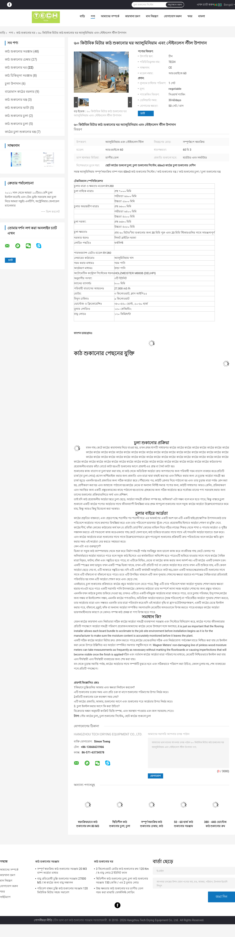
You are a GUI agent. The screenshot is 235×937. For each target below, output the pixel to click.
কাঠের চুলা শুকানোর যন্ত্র (20, 132)
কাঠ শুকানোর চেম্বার (18, 59)
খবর (189, 16)
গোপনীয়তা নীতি (43, 920)
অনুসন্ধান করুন (175, 4)
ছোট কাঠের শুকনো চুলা (138, 716)
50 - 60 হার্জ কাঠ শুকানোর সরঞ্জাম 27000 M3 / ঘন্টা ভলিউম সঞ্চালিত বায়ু (183, 824)
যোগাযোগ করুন (173, 16)
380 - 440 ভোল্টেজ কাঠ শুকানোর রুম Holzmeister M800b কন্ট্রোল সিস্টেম (215, 824)
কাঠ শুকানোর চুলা (16, 116)
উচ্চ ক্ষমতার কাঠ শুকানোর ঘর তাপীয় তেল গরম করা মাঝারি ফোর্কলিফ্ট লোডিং (119, 890)
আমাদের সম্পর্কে (110, 16)
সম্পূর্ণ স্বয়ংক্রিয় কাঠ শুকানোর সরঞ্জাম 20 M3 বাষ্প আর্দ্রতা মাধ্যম (62, 870)
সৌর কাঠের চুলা (89, 716)
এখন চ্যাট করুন (205, 4)
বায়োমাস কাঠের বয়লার (19, 91)
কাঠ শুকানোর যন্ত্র (16, 99)
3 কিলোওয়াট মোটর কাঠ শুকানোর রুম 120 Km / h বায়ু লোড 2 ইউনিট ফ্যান (122, 870)
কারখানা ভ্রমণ (132, 16)
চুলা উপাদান (13, 83)
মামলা (201, 16)
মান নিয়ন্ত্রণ (152, 16)
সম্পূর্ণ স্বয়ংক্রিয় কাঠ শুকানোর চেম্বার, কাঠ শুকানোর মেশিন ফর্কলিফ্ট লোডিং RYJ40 (151, 824)
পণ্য (93, 16)
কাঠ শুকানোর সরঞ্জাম (19, 51)
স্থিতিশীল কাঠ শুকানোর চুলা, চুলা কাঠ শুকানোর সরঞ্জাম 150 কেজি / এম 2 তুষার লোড (119, 824)
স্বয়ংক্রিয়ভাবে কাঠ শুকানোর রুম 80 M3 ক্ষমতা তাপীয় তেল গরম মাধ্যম (87, 824)
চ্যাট (142, 113)
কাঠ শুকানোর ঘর (25, 32)
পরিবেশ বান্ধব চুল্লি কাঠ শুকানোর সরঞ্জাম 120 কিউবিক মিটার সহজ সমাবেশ (62, 890)
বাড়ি (82, 16)
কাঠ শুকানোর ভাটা (17, 108)
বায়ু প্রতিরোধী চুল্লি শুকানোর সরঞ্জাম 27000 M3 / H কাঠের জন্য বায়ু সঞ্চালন (61, 880)
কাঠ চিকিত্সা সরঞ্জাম (18, 75)
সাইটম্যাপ (5, 897)
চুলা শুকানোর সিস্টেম (111, 716)
